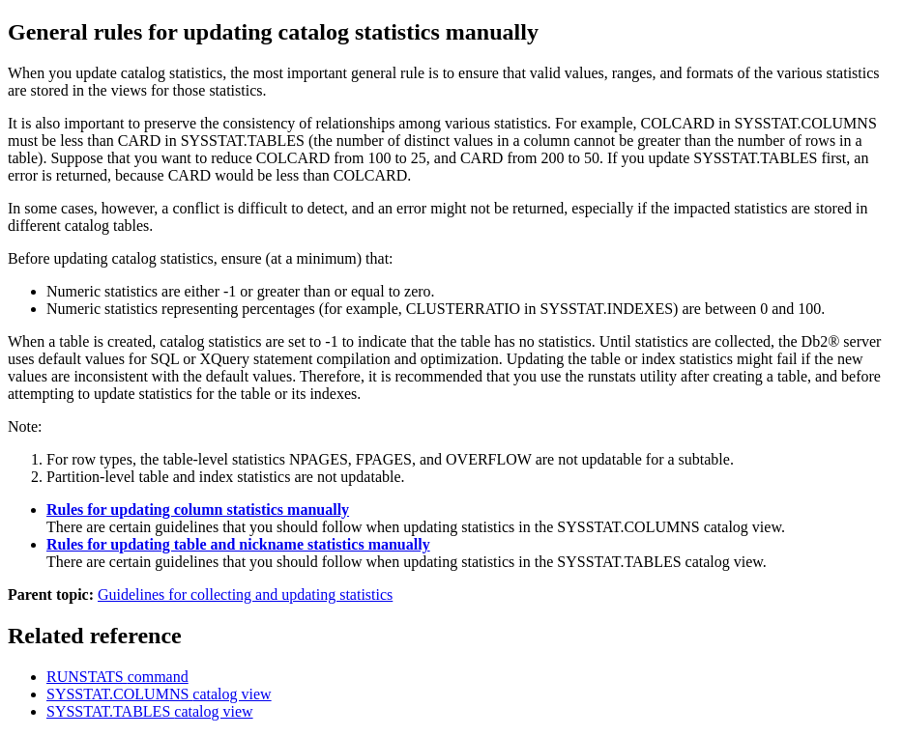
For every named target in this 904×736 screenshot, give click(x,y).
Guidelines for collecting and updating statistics (245, 594)
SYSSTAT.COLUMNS (159, 694)
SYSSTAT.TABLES (149, 711)
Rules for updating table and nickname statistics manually (238, 544)
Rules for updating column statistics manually (197, 509)
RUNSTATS (117, 676)
